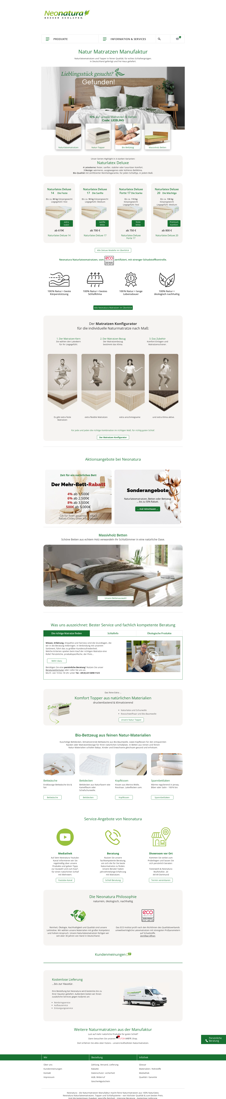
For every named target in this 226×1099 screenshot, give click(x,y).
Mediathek (65, 853)
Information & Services (128, 39)
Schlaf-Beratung (113, 880)
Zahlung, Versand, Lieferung (104, 1064)
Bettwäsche (50, 780)
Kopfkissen (121, 780)
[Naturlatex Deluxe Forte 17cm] (131, 213)
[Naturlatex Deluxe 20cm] (167, 213)
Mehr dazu (57, 660)
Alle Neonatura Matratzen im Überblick (113, 307)
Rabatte (95, 1068)
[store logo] (68, 14)
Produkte (60, 39)
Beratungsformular (55, 670)
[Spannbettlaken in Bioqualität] (167, 754)
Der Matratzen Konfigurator (113, 437)
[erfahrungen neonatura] (129, 954)
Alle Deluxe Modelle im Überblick (113, 250)
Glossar (142, 1064)
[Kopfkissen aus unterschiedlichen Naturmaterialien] (131, 754)
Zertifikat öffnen (147, 935)
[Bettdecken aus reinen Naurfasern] (95, 754)
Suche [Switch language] (163, 39)
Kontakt (47, 1073)
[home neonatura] (123, 1038)
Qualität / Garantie (148, 1077)
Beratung (113, 853)
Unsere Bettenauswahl (115, 598)
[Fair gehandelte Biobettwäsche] (59, 754)
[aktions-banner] (113, 98)
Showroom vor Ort (161, 853)
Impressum (49, 1077)
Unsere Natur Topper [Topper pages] (131, 719)
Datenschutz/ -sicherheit (103, 1073)
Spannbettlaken (160, 780)
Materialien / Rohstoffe (150, 1068)
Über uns (48, 1064)
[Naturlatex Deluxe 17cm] (95, 213)
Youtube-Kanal (65, 880)
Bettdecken (86, 780)
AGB (93, 1077)
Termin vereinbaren (160, 880)
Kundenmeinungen (53, 1068)
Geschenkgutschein (100, 1081)
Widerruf (100, 1077)
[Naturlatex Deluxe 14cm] (59, 213)
